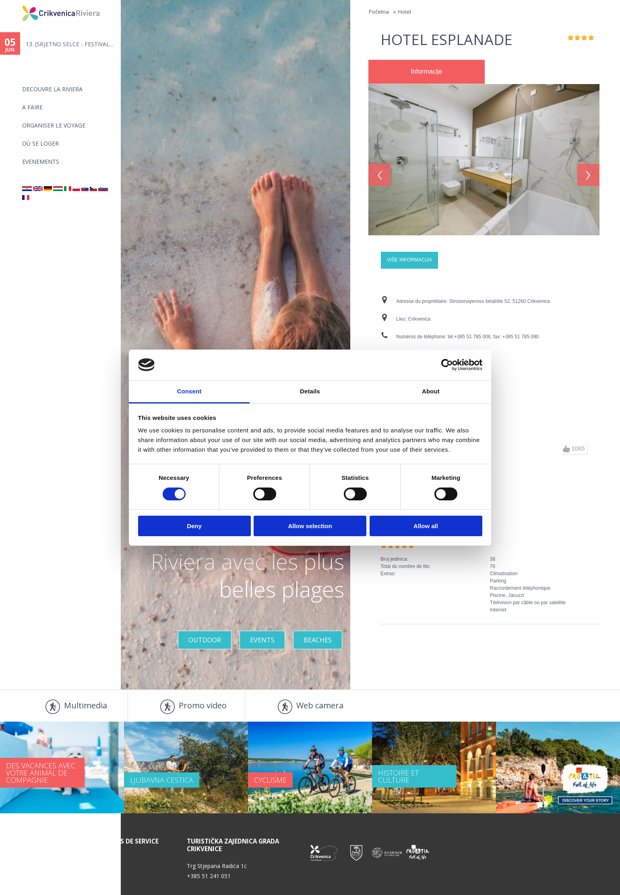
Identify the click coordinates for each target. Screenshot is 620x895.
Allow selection (310, 526)
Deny (194, 526)
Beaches (318, 640)
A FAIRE (32, 107)
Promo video (203, 705)
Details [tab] (310, 391)
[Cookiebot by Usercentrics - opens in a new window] (447, 365)
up (566, 449)
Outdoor (204, 640)
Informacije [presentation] (426, 71)
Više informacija (409, 260)
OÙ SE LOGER (40, 143)
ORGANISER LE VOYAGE (53, 125)
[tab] (426, 72)
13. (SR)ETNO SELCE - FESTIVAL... (69, 44)
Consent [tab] (189, 391)
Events (262, 640)
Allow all (425, 526)
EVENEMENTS (40, 161)
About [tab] (431, 391)
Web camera (319, 705)
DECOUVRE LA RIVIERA (52, 89)
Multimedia (85, 705)
